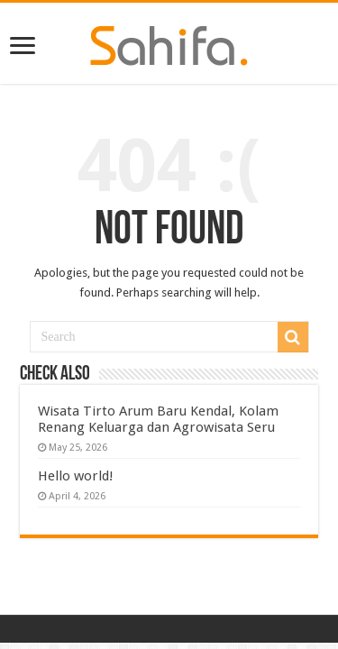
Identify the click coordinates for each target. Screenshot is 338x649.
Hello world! (76, 476)
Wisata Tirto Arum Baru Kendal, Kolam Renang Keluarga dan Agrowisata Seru (158, 419)
